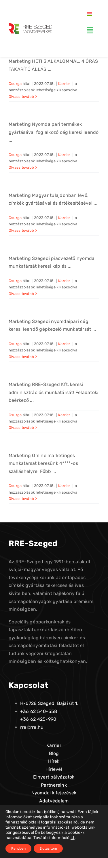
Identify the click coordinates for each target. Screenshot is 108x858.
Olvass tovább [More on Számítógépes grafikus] (21, 230)
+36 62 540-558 (38, 711)
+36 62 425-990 (38, 719)
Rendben (18, 848)
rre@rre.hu (31, 727)
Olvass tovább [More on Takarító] (21, 96)
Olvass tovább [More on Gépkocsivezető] (21, 167)
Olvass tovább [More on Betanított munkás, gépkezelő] (21, 357)
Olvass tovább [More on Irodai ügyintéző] (21, 427)
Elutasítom (48, 848)
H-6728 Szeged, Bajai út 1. (49, 703)
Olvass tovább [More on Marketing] (21, 498)
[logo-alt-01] (30, 25)
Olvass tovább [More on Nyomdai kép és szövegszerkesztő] (21, 294)
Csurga (15, 83)
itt (73, 837)
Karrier (64, 83)
